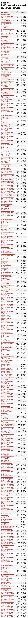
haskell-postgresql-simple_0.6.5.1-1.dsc (6, 462)
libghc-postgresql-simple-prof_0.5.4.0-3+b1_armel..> (7, 237)
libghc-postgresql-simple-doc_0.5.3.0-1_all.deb (7, 81)
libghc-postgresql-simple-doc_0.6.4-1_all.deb (7, 375)
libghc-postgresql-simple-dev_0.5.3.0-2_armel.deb (7, 186)
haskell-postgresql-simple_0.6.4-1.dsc (6, 372)
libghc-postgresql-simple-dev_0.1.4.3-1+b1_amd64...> (7, 40)
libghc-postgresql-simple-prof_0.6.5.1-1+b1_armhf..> (7, 511)
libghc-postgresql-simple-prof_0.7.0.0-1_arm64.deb (7, 540)
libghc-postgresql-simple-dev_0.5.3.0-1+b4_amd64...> (7, 92)
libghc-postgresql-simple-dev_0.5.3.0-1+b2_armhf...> (7, 117)
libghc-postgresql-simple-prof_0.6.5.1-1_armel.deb (7, 485)
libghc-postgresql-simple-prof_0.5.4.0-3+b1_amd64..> (7, 246)
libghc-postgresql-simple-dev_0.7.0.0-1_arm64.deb (7, 537)
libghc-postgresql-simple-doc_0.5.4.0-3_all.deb (7, 213)
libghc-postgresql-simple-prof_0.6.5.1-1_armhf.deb (7, 491)
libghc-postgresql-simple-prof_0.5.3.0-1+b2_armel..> (7, 146)
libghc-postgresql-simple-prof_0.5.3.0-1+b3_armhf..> (7, 154)
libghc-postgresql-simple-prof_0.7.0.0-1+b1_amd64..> (7, 567)
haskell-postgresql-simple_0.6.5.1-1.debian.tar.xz (6, 459)
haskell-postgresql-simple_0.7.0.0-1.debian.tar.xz (6, 522)
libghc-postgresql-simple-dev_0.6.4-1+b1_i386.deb (7, 394)
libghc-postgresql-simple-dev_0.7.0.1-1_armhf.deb (7, 598)
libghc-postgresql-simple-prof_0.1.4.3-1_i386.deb (7, 32)
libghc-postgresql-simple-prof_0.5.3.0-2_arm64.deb (7, 177)
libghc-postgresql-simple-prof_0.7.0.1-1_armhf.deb (7, 601)
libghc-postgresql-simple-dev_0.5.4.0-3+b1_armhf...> (7, 229)
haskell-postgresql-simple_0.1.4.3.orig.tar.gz (7, 20)
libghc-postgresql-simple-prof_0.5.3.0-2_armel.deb (7, 189)
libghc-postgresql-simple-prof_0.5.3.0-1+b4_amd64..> (7, 96)
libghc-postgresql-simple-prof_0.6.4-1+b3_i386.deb (7, 427)
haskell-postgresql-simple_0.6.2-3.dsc (6, 316)
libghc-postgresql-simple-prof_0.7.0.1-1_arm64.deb (7, 595)
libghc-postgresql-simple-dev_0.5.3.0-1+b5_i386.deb (7, 161)
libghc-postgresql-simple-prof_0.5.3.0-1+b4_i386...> (8, 88)
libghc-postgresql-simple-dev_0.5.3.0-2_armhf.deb (7, 180)
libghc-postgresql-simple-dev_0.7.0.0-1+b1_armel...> (7, 554)
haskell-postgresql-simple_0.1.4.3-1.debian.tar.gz (6, 26)
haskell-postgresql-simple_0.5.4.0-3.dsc (6, 203)
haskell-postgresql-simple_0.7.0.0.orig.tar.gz (7, 525)
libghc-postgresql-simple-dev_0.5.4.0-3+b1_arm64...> (7, 217)
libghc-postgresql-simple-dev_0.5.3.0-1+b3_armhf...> (7, 150)
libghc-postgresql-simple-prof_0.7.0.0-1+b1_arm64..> (7, 579)
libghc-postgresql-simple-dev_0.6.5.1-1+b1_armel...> (7, 502)
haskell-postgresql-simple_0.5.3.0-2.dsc (6, 169)
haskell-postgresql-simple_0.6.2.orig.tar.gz (7, 271)
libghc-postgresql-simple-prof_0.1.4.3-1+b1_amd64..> (7, 36)
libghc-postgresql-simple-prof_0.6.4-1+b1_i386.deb (7, 397)
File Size (17, 12)
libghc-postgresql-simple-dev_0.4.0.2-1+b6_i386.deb (7, 68)
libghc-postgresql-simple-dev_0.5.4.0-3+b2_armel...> (7, 257)
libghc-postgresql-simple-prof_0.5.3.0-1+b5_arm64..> (7, 137)
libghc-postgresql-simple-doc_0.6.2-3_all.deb (7, 323)
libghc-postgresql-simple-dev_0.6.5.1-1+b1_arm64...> (7, 494)
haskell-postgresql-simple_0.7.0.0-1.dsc (6, 518)
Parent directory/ (5, 14)
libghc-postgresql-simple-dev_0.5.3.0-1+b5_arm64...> (7, 133)
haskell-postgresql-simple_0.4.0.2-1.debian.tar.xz (6, 53)
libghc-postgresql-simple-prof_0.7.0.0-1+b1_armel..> (7, 550)
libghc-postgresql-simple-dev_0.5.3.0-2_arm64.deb (7, 174)
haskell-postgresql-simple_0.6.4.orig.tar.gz (7, 369)
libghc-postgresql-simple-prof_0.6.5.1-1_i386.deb (7, 479)
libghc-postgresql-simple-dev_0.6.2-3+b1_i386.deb (7, 342)
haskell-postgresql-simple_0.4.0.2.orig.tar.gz (7, 46)
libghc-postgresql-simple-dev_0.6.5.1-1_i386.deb (7, 476)
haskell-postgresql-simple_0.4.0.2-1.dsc (6, 49)
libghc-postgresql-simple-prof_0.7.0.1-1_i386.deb (7, 616)
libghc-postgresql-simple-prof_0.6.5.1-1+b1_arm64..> (7, 498)
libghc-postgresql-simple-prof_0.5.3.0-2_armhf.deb (7, 183)
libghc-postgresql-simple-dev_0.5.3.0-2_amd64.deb (7, 195)
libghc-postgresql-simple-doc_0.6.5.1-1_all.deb (7, 465)
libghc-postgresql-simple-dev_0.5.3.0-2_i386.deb (7, 200)
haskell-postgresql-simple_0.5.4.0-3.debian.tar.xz (6, 207)
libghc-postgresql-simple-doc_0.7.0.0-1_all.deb (7, 528)
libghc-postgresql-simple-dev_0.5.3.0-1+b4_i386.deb (7, 85)
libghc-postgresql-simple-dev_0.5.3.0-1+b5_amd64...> (7, 125)
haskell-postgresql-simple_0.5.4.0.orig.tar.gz (7, 210)
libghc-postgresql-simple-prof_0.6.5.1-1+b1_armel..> (7, 507)
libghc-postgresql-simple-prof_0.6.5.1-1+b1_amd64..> (7, 473)
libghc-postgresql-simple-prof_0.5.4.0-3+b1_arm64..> (7, 221)
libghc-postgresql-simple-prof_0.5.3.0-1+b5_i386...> (8, 157)
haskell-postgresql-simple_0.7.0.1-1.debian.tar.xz (6, 589)
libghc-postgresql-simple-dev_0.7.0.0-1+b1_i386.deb (7, 546)
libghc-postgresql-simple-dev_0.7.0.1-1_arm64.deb (7, 593)
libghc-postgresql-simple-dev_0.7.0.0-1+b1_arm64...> (7, 575)
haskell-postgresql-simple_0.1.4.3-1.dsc (6, 22)
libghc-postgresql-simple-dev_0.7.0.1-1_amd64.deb (7, 607)
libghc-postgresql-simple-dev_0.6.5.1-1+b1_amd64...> (7, 469)
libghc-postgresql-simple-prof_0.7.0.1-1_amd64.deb (8, 610)
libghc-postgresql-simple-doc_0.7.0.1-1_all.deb (7, 604)
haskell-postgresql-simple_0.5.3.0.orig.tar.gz (7, 79)
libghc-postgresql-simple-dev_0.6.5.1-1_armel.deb (7, 482)
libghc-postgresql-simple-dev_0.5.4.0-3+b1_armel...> (7, 233)
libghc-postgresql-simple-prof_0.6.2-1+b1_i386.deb (7, 302)
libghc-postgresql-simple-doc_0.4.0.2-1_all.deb (7, 43)
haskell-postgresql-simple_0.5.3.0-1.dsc (6, 72)
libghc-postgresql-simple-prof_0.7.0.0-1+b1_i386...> (8, 543)
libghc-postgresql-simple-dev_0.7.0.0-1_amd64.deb (7, 534)
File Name (4, 12)
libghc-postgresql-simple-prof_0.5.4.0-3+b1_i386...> (8, 253)
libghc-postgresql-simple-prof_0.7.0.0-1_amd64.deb (8, 531)
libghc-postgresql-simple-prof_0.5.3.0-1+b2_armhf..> (7, 121)
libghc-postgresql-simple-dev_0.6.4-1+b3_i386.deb (7, 425)
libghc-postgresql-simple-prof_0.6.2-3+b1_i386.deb (7, 345)
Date (22, 12)
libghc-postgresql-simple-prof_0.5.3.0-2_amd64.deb (8, 192)
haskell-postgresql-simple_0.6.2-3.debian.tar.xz (6, 320)
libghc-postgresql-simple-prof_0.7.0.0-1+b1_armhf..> (7, 563)
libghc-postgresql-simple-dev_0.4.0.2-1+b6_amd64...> (7, 57)
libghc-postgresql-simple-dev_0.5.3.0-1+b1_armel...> (7, 113)
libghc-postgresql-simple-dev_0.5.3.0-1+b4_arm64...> (7, 100)
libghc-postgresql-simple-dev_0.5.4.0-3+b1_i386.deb (7, 250)
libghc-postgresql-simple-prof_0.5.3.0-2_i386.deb (7, 197)
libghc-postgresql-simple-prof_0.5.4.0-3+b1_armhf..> (7, 225)
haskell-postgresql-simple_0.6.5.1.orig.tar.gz (7, 455)
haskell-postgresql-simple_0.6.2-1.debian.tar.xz (6, 268)
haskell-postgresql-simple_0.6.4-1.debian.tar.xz (6, 365)
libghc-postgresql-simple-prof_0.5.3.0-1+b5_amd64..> (7, 129)
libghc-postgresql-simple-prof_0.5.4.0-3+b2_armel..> (7, 261)
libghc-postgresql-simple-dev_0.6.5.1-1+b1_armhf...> (7, 515)
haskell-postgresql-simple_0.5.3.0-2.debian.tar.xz (6, 165)
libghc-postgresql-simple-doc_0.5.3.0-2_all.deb (7, 172)
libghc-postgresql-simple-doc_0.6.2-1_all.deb (7, 274)
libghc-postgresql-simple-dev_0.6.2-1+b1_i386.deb (7, 305)
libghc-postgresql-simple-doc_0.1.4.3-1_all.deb (7, 17)
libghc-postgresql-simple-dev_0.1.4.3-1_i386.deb (7, 29)
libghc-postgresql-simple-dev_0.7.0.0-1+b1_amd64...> (7, 571)
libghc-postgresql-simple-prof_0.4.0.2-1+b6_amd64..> (7, 61)
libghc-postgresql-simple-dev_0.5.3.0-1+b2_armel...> (7, 142)
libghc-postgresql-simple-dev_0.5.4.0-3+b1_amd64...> (7, 241)
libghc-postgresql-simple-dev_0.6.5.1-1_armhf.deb (7, 488)
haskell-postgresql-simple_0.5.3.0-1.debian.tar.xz (6, 75)
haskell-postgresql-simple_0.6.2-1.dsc (6, 264)
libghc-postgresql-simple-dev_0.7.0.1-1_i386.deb (7, 613)
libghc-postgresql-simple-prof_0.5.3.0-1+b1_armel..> (7, 109)
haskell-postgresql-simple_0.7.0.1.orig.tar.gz (7, 586)
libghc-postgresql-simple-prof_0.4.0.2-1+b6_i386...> (8, 64)
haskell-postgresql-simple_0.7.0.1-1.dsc (6, 583)
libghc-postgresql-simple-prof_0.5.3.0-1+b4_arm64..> (7, 104)
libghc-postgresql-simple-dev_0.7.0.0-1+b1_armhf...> (7, 559)
